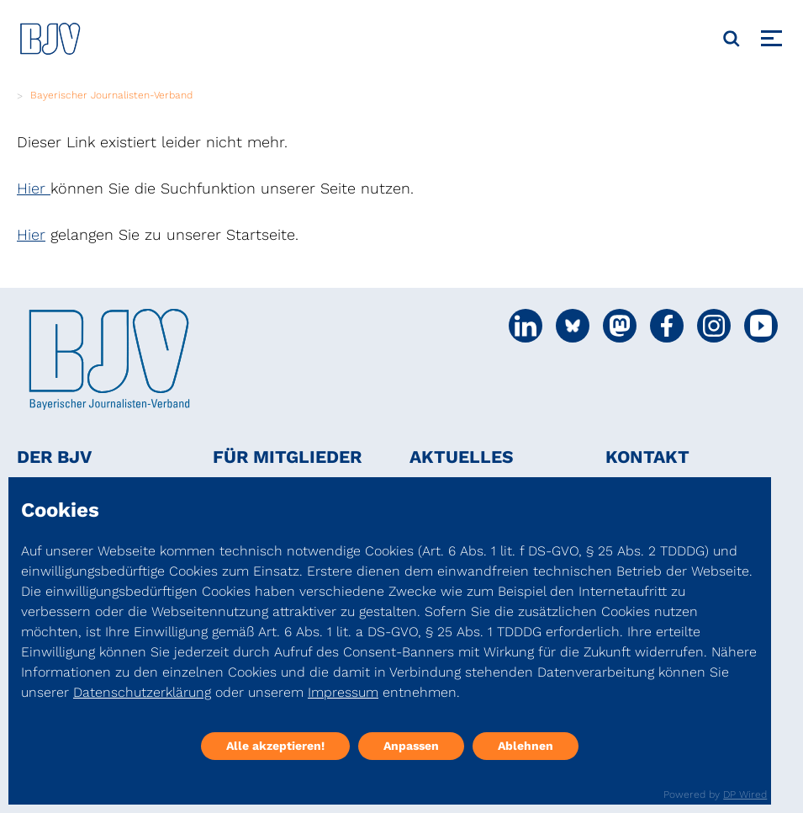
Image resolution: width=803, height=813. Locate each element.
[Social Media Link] (525, 326)
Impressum (343, 692)
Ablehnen (525, 745)
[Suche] (731, 38)
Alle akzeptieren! (275, 745)
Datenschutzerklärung (142, 692)
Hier (33, 188)
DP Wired (745, 794)
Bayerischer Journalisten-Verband (111, 95)
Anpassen (411, 745)
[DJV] (50, 38)
